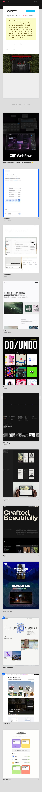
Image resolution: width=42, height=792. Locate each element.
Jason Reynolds (7, 499)
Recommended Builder (7, 164)
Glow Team (6, 723)
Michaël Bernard (8, 667)
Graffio (5, 555)
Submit (21, 106)
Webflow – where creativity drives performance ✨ (18, 162)
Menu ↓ (9, 1)
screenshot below (22, 27)
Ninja (20, 44)
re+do (4, 330)
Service (9, 332)
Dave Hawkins (7, 274)
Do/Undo (5, 387)
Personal (5, 781)
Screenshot (30, 11)
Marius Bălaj (6, 218)
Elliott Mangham (7, 443)
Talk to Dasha (7, 779)
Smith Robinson (7, 611)
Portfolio (26, 16)
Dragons (15, 44)
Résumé (9, 220)
